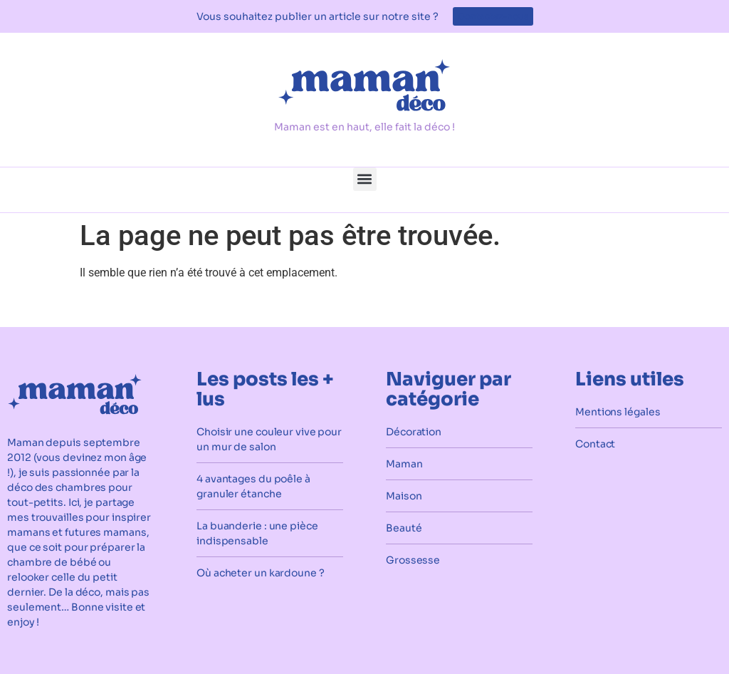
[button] (365, 179)
